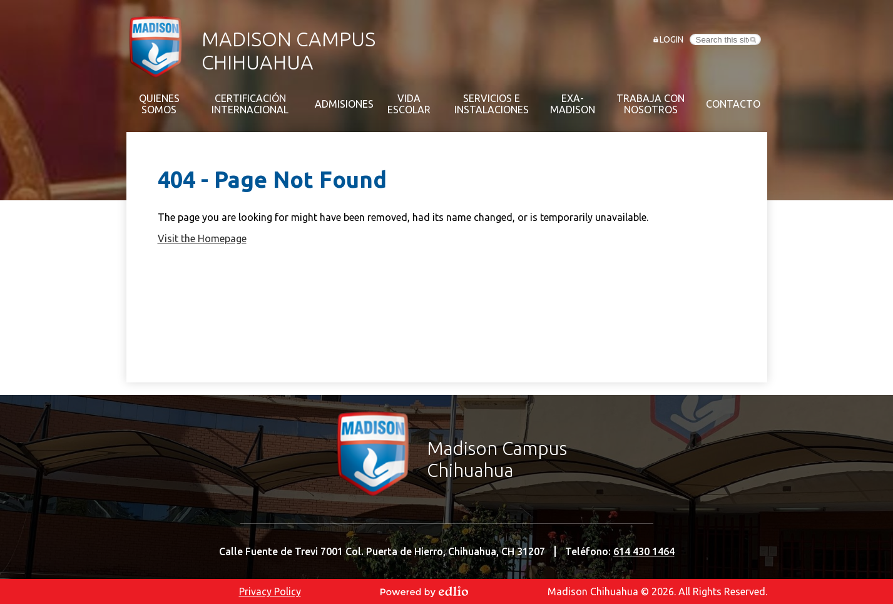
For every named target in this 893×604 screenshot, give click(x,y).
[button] (158, 104)
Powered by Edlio (424, 591)
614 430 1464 (644, 551)
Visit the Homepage (202, 238)
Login (671, 39)
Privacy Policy (270, 591)
